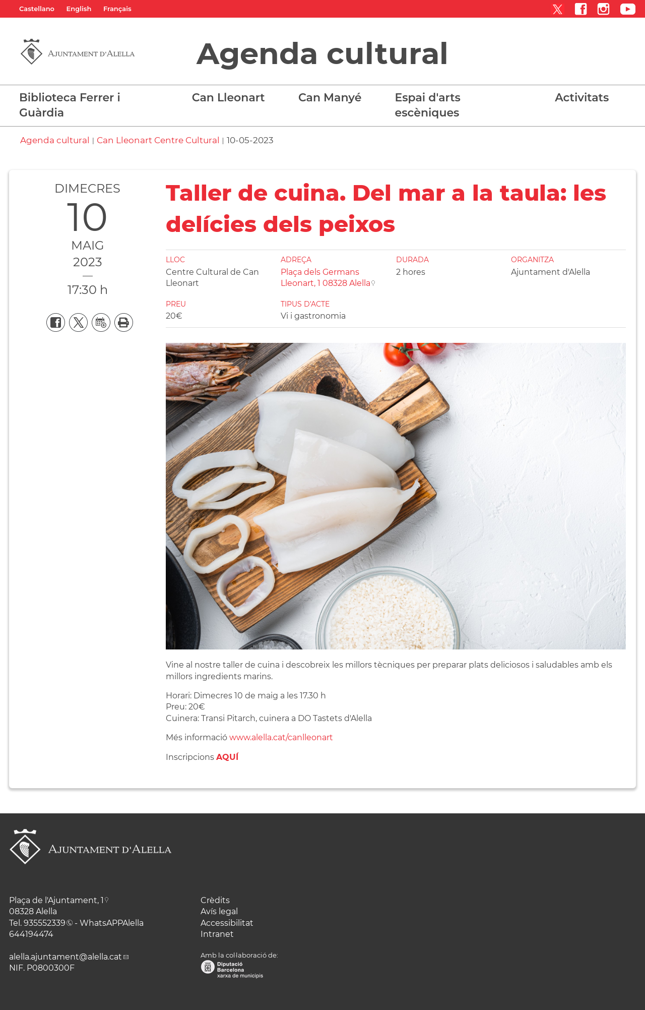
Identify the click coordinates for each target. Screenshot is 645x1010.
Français (117, 9)
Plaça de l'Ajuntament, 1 (56, 900)
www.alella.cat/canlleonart (281, 737)
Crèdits (215, 900)
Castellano (36, 9)
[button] (232, 103)
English (79, 9)
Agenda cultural (322, 53)
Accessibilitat (227, 923)
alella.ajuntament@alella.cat (65, 957)
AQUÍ (227, 757)
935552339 (45, 923)
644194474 (31, 934)
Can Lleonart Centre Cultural (158, 140)
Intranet (217, 934)
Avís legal (219, 911)
